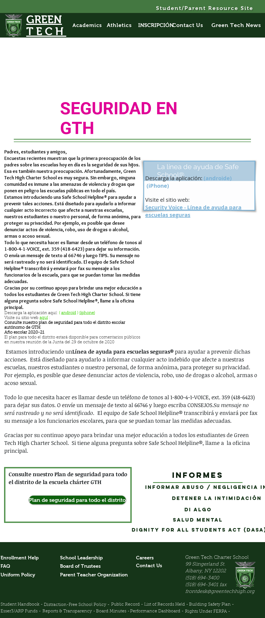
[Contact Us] (190, 25)
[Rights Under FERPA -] (207, 611)
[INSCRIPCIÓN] (156, 25)
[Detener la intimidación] (217, 498)
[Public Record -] (127, 604)
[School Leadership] (81, 558)
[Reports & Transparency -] (69, 611)
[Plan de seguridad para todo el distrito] (77, 500)
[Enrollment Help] (20, 558)
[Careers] (146, 558)
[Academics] (89, 25)
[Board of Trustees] (81, 566)
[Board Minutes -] (112, 611)
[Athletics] (122, 25)
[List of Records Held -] (166, 604)
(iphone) (87, 313)
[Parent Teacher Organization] (93, 575)
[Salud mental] (197, 520)
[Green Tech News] (236, 25)
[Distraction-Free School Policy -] (77, 604)
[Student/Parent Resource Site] (205, 8)
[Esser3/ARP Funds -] (21, 611)
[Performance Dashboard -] (159, 611)
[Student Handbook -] (21, 604)
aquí (43, 318)
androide (218, 178)
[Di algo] (198, 509)
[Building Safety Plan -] (211, 604)
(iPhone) (158, 185)
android (68, 313)
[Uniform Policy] (20, 575)
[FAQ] (7, 566)
